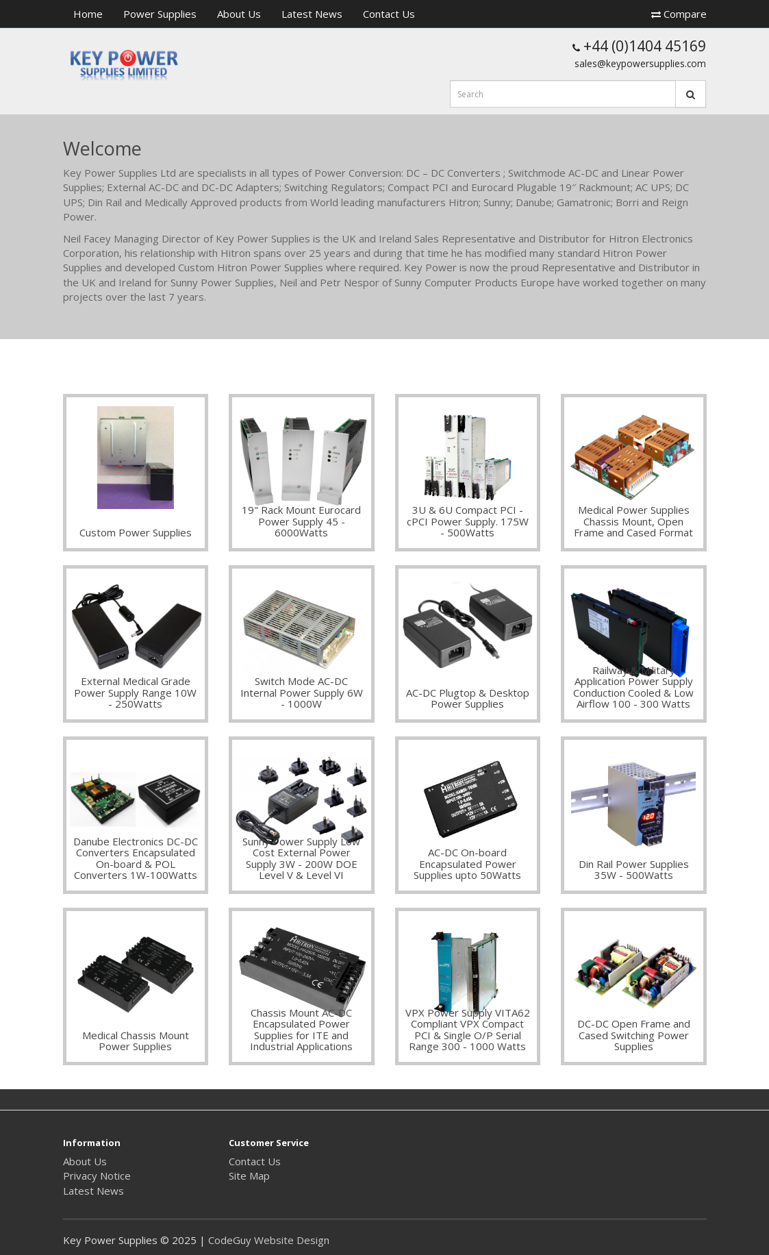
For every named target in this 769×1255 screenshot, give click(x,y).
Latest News (311, 14)
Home (88, 14)
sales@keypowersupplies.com (640, 63)
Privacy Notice (97, 1175)
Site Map (249, 1175)
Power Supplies (160, 14)
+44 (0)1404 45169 (639, 45)
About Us (239, 14)
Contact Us (389, 14)
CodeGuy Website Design (268, 1240)
